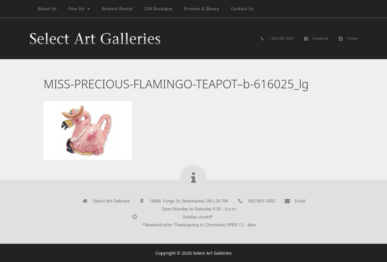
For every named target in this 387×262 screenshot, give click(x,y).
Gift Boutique (158, 8)
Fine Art (79, 9)
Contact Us (242, 8)
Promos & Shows (201, 8)
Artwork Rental (117, 8)
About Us (47, 8)
